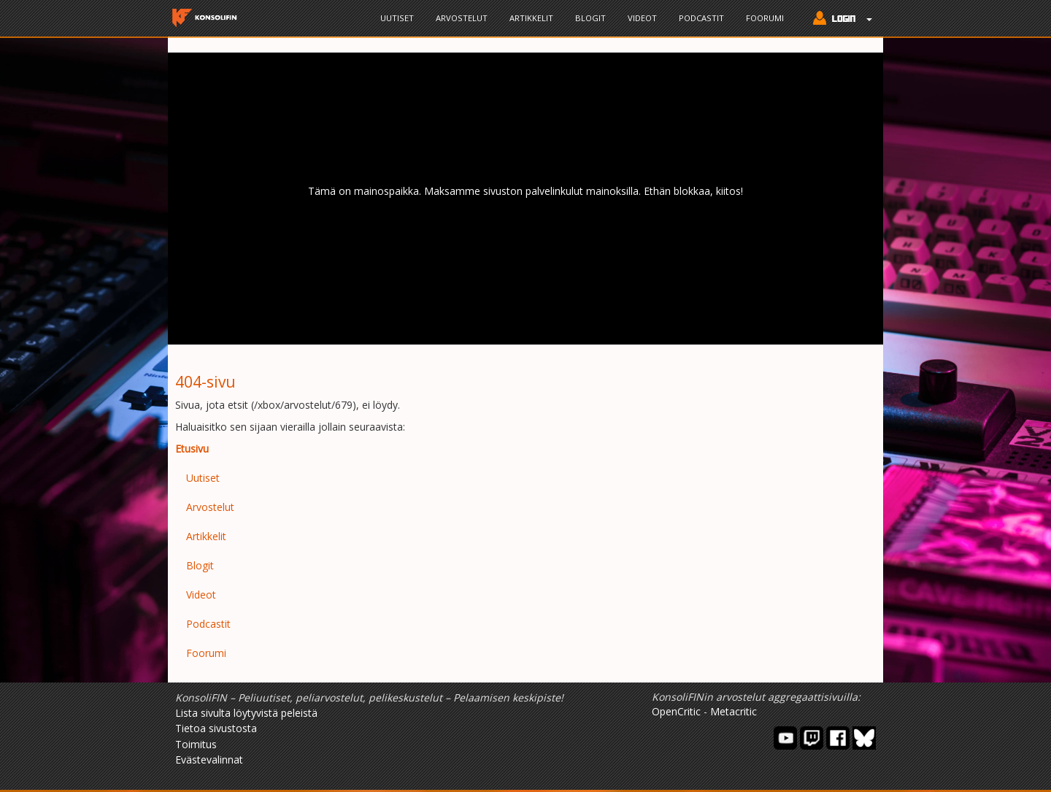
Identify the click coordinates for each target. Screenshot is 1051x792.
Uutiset (397, 17)
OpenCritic (676, 711)
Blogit (590, 17)
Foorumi (765, 17)
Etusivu (192, 448)
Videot (642, 17)
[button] (839, 19)
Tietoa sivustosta (216, 728)
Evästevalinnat (209, 759)
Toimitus (196, 744)
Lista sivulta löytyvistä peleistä (246, 713)
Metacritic (733, 711)
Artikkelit (531, 17)
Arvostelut (462, 17)
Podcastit (701, 17)
